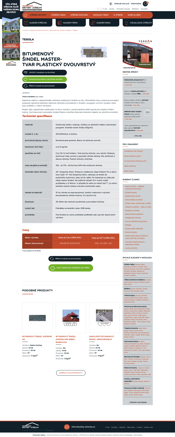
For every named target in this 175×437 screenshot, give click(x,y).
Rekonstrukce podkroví (134, 214)
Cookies (139, 427)
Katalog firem (100, 15)
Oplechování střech (133, 196)
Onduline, (139, 300)
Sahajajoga (128, 435)
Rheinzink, (127, 321)
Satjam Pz (139, 348)
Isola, (129, 315)
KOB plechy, (142, 315)
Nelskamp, (127, 273)
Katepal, (134, 361)
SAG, (139, 321)
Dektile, (140, 311)
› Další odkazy (137, 435)
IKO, (125, 361)
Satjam (131, 337)
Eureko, (147, 368)
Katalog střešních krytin (39, 30)
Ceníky (111, 9)
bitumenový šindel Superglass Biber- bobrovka (66, 339)
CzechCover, (133, 311)
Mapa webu (131, 427)
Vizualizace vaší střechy (133, 151)
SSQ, (132, 291)
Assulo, (133, 288)
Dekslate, (139, 288)
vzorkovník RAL (131, 248)
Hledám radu (100, 23)
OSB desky (137, 390)
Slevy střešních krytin (132, 156)
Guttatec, (146, 359)
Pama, (133, 372)
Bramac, (134, 266)
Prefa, (145, 319)
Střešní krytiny (38, 15)
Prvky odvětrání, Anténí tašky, (139, 392)
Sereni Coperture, (142, 273)
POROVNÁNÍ (136, 4)
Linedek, (132, 346)
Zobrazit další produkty (70, 373)
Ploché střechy (131, 232)
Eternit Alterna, (140, 282)
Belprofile (141, 309)
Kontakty (144, 9)
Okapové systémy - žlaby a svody (138, 207)
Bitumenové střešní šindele (60, 30)
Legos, (136, 317)
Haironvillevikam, (129, 300)
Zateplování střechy (133, 218)
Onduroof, (145, 300)
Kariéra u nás (148, 427)
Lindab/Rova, (128, 317)
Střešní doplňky (79, 15)
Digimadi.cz (50, 430)
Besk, (143, 264)
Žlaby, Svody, (128, 394)
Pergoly (128, 225)
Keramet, (134, 315)
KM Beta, (133, 271)
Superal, (127, 324)
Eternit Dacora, (129, 282)
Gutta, (146, 298)
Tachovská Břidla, (130, 374)
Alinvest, (138, 295)
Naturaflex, (144, 370)
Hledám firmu (67, 23)
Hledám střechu (35, 23)
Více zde (138, 136)
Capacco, (141, 368)
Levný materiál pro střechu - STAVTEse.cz (74, 435)
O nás (105, 9)
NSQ (142, 291)
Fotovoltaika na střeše (134, 200)
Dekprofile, (134, 332)
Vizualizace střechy (138, 23)
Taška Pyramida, (141, 374)
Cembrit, (148, 280)
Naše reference (130, 166)
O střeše (118, 15)
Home (25, 30)
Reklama (135, 9)
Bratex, (126, 311)
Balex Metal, (134, 309)
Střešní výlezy (138, 394)
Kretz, (131, 370)
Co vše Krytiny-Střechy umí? (135, 161)
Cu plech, (141, 343)
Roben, (133, 273)
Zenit (132, 302)
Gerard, (145, 313)
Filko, (138, 269)
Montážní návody (123, 9)
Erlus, (146, 266)
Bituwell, (144, 295)
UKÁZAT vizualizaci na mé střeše (39, 72)
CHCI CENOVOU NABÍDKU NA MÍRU (69, 268)
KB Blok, (127, 271)
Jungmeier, (146, 269)
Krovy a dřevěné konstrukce (136, 221)
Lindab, (137, 335)
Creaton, (141, 266)
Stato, (149, 321)
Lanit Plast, (136, 370)
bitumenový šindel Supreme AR (37, 338)
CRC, (126, 359)
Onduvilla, (127, 302)
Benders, (138, 264)
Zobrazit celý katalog (138, 402)
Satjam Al (132, 348)
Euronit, (126, 269)
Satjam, (143, 321)
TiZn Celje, (141, 350)
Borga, (148, 309)
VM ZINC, (134, 350)
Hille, (125, 315)
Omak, (147, 317)
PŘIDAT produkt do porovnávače (39, 86)
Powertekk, (139, 319)
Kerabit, (140, 361)
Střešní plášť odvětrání (134, 229)
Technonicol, (138, 359)
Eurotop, (133, 269)
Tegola (75, 30)
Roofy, (143, 372)
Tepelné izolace (94, 435)
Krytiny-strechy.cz (53, 435)
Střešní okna (58, 15)
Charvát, (131, 359)
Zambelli (133, 324)
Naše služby (134, 15)
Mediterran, (140, 271)
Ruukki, (133, 321)
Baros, (148, 357)
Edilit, (132, 298)
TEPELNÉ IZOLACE (121, 4)
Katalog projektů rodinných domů (112, 435)
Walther (133, 275)
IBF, (141, 269)
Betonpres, (127, 266)
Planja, (133, 319)
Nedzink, (138, 346)
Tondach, (127, 275)
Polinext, (138, 372)
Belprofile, (133, 343)
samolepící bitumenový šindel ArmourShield (101, 338)
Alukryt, (126, 309)
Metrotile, (141, 317)
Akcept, (143, 357)
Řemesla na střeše (132, 210)
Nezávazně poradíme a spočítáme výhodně (43, 79)
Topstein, (137, 291)
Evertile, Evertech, (136, 313)
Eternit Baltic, (139, 298)
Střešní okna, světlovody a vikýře (138, 203)
